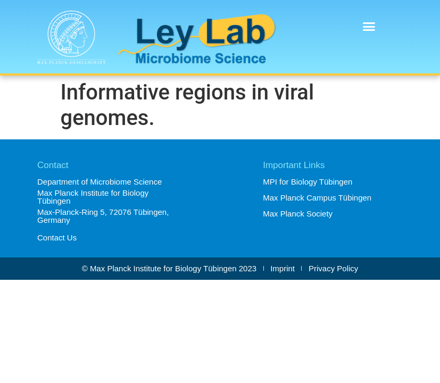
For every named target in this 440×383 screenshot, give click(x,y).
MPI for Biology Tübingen (307, 181)
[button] (369, 26)
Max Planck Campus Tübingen (317, 197)
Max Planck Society (298, 213)
